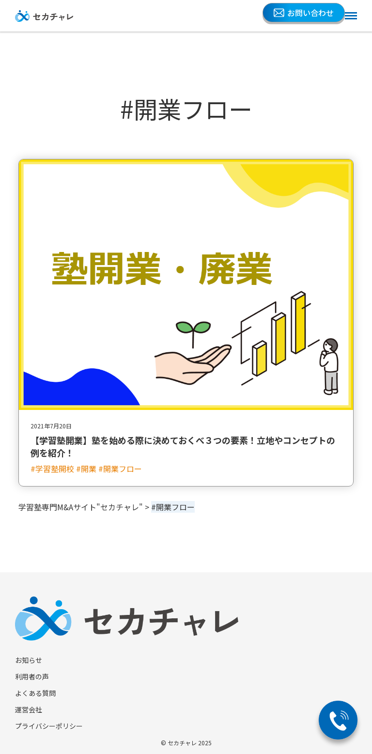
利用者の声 (32, 676)
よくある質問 (35, 693)
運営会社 (28, 709)
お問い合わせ (304, 12)
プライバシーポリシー (49, 726)
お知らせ (28, 660)
